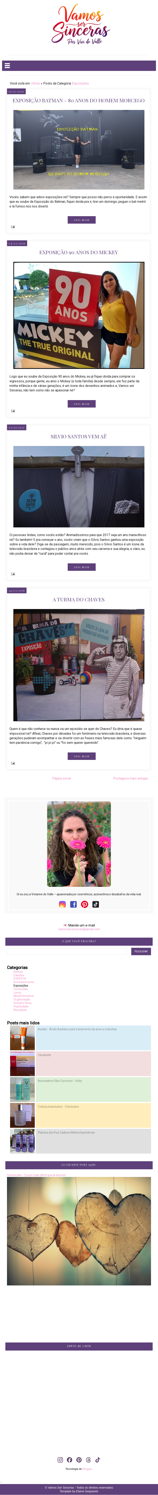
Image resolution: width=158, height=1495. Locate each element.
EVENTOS (20, 978)
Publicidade (21, 1006)
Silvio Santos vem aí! (79, 436)
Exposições (80, 83)
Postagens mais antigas (130, 778)
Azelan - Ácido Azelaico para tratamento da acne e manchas (77, 1029)
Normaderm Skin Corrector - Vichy (60, 1081)
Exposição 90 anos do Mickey (78, 252)
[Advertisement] (79, 1391)
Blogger (87, 1468)
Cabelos (19, 975)
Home (35, 83)
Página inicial (61, 778)
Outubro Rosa (22, 1003)
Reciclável (20, 1010)
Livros (17, 992)
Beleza (18, 971)
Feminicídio (21, 989)
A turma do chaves (79, 599)
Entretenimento (24, 982)
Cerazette (44, 1055)
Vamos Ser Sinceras (61, 1487)
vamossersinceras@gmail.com (79, 929)
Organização (22, 999)
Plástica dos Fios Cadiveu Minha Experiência (66, 1132)
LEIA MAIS (81, 220)
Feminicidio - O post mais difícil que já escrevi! (36, 1175)
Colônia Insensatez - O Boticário (58, 1106)
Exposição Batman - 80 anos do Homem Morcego (79, 100)
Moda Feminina (24, 996)
